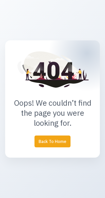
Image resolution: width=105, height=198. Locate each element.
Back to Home (52, 141)
